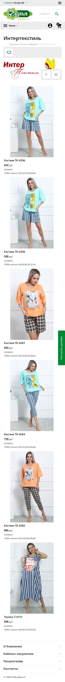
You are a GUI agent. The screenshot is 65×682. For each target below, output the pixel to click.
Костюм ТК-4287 (14, 342)
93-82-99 (13, 2)
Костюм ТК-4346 (14, 251)
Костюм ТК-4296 (14, 160)
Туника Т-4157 (13, 616)
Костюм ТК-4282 (14, 525)
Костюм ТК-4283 (14, 434)
